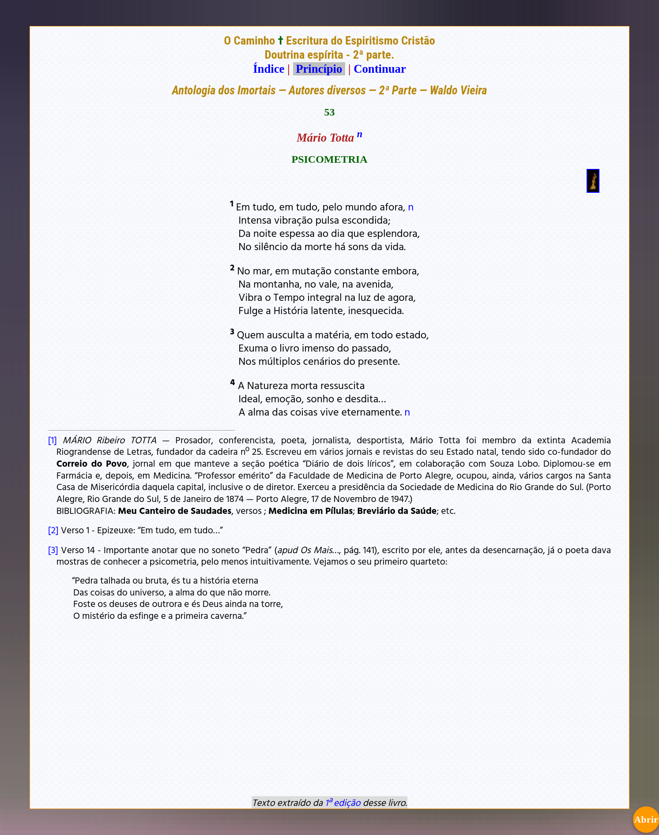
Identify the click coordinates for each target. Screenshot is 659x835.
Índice (268, 68)
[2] (53, 530)
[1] (52, 440)
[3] (53, 550)
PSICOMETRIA (329, 159)
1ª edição (342, 802)
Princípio (319, 68)
